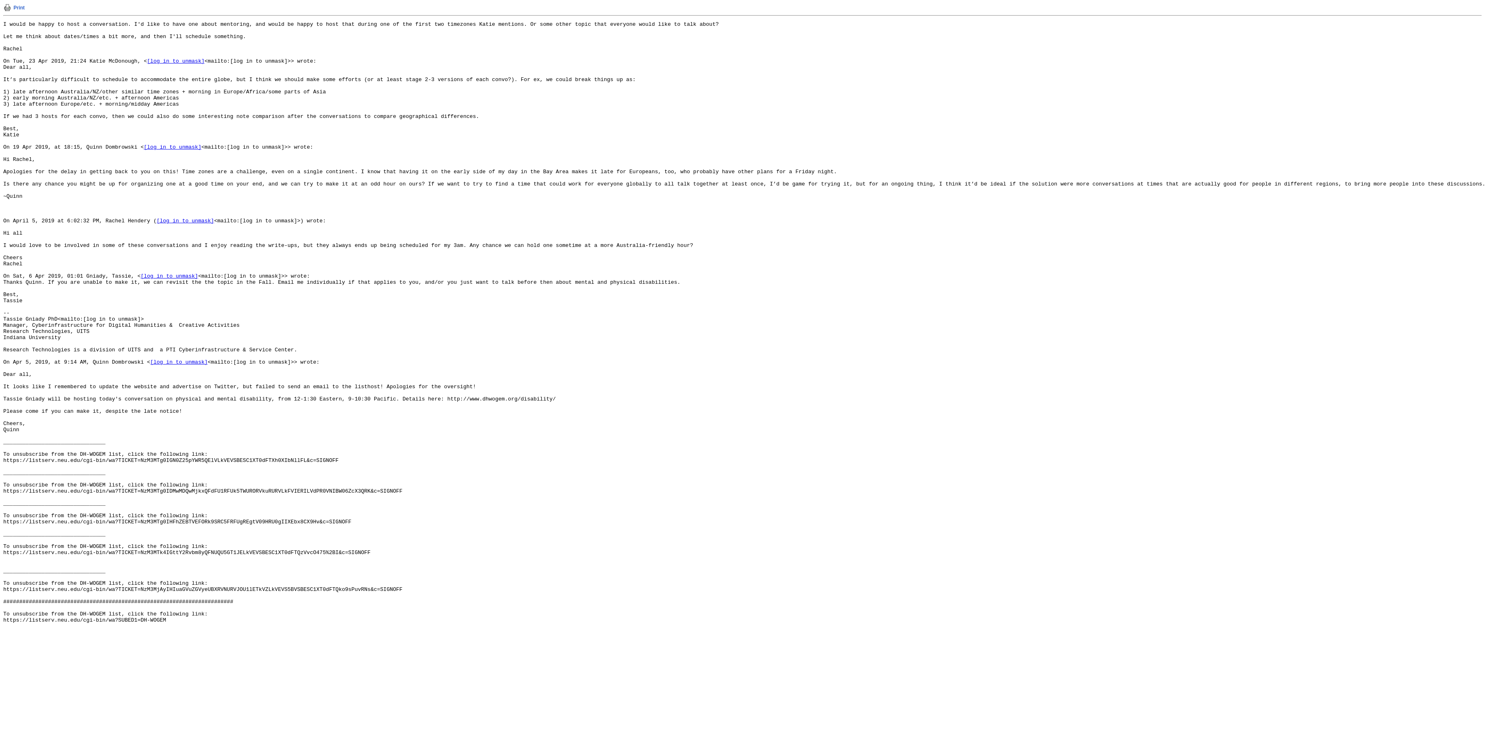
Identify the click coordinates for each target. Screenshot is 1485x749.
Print (19, 8)
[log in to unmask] (175, 69)
